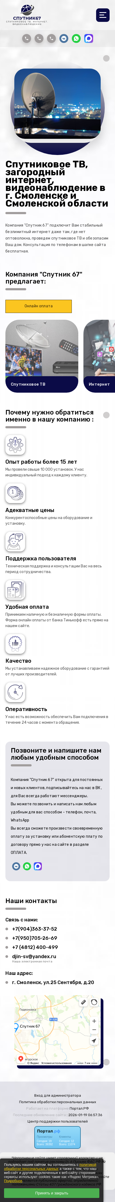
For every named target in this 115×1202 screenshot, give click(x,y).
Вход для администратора (57, 1095)
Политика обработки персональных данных (57, 1102)
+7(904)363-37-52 (34, 929)
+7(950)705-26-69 (34, 938)
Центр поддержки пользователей (58, 1121)
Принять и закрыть (51, 1193)
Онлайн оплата (39, 306)
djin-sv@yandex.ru (34, 956)
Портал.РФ (79, 1108)
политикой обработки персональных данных (50, 1167)
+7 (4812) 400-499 (35, 947)
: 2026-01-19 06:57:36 (84, 1115)
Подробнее (13, 1181)
